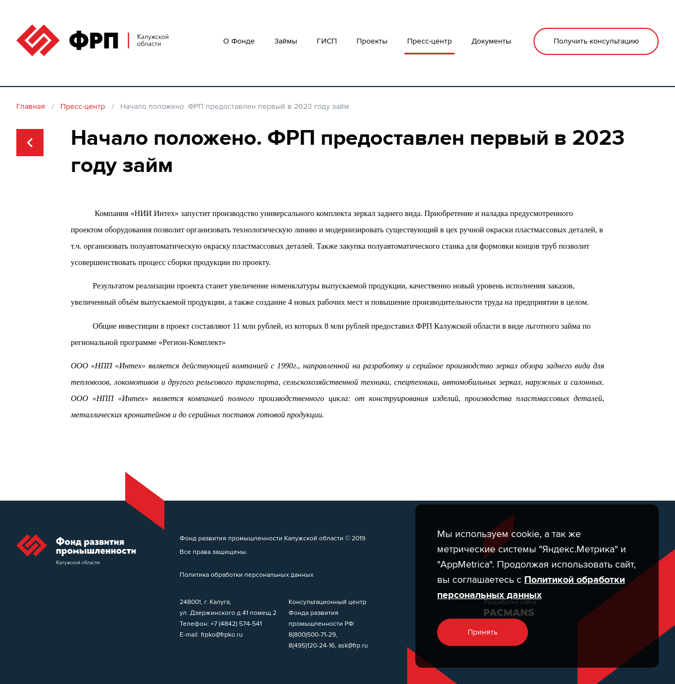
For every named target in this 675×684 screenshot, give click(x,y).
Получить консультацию (596, 41)
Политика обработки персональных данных (247, 574)
